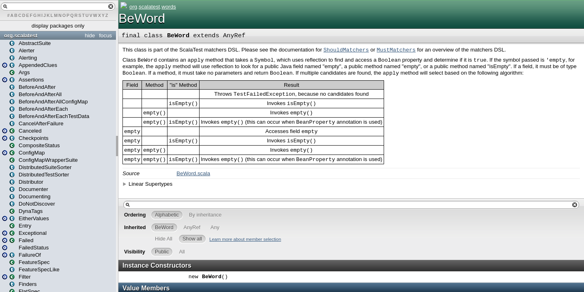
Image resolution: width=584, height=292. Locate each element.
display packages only (58, 26)
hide (90, 35)
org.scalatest (20, 35)
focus (105, 35)
